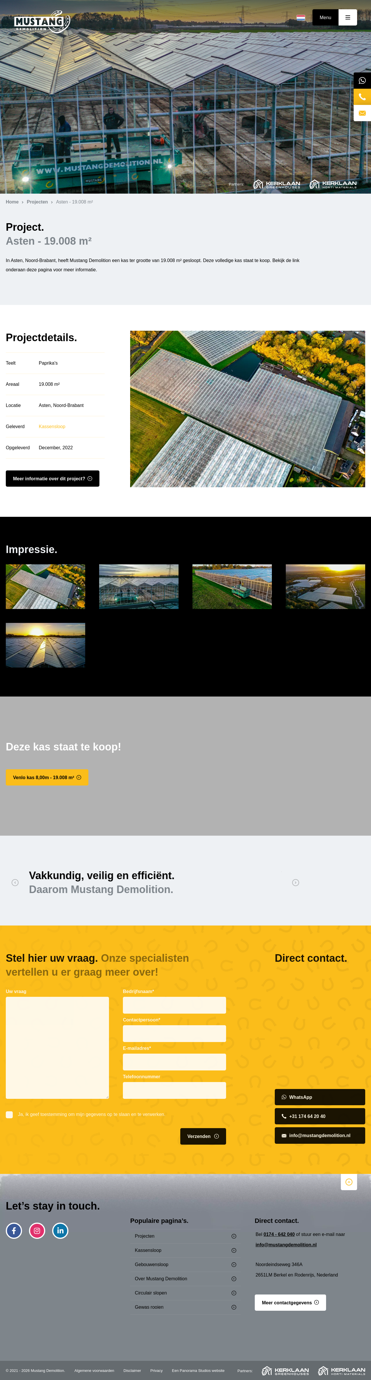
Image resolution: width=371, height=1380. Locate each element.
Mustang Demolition (42, 22)
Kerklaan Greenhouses (276, 184)
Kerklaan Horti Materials (333, 184)
